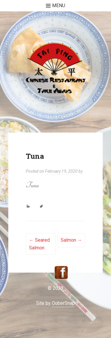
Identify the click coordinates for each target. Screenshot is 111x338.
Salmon (71, 240)
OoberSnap (63, 303)
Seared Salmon (39, 244)
